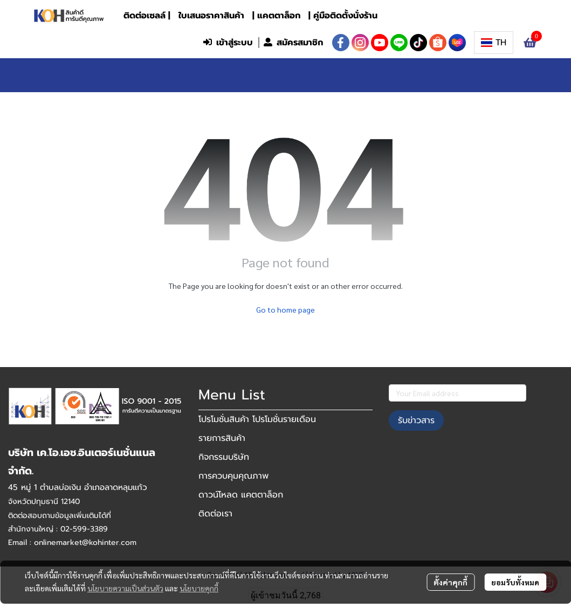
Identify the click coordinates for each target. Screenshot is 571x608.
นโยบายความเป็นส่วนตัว (125, 588)
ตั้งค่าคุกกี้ (450, 582)
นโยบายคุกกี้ (199, 588)
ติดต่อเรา (215, 513)
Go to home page (285, 309)
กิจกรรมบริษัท (223, 457)
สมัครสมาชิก (293, 42)
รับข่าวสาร (416, 420)
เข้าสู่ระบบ (228, 42)
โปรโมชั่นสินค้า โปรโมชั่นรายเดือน (257, 419)
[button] (126, 42)
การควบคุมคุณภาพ (233, 475)
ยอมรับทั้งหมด (515, 582)
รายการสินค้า (221, 438)
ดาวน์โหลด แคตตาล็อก (240, 494)
